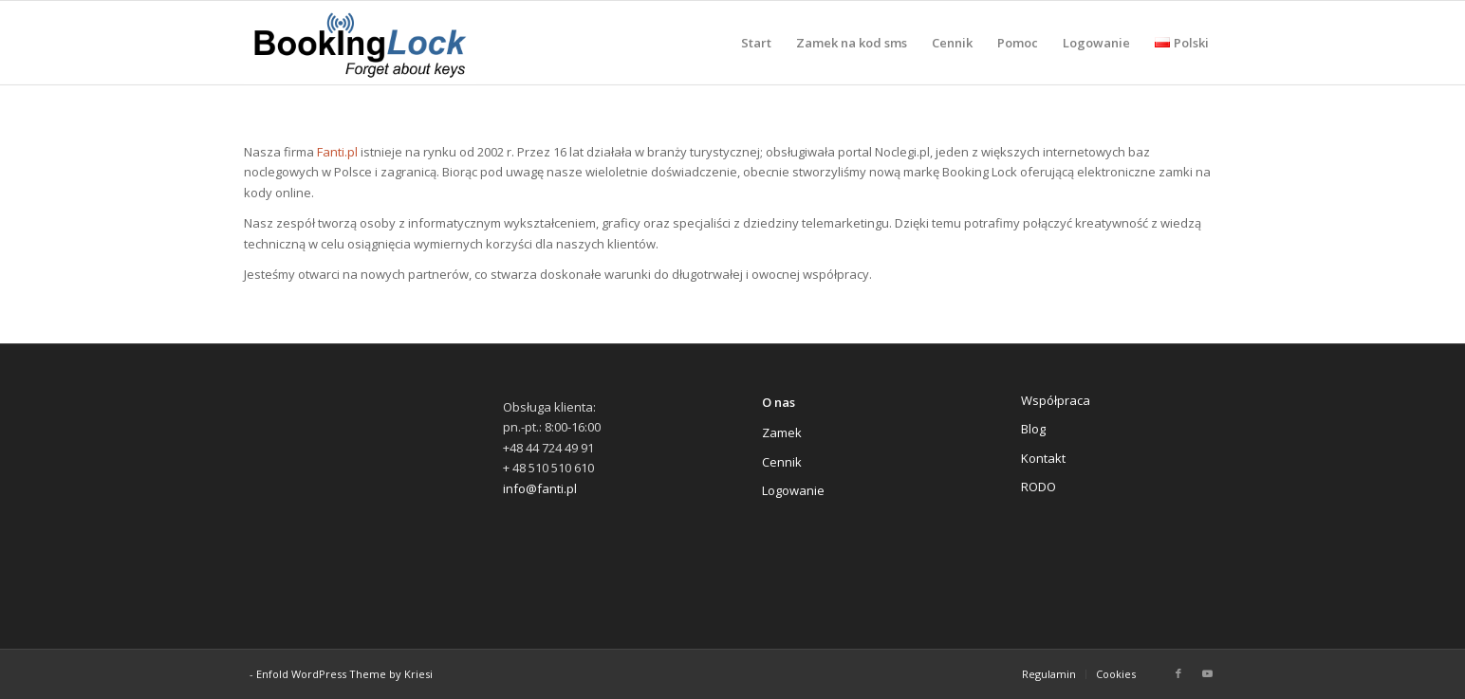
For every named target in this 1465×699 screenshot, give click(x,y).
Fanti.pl (337, 151)
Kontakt (1043, 458)
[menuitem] (756, 42)
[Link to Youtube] (1207, 673)
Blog (1033, 428)
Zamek (782, 432)
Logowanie (793, 490)
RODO (1038, 486)
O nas (778, 402)
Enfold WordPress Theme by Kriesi (344, 674)
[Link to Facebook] (1178, 673)
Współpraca (1055, 400)
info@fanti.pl (540, 488)
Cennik (782, 461)
